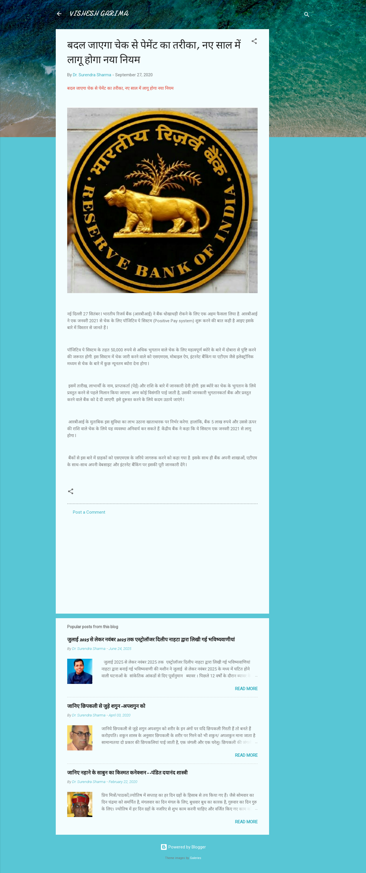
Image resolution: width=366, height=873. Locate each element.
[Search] (306, 15)
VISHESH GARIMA (98, 13)
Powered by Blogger (183, 847)
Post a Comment (89, 512)
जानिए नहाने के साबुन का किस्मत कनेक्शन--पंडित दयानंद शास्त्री (127, 772)
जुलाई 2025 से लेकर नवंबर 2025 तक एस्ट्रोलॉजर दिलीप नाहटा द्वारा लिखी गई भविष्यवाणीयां (151, 639)
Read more (246, 688)
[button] (254, 42)
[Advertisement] (292, 115)
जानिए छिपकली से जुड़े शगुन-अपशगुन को (106, 706)
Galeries (195, 858)
